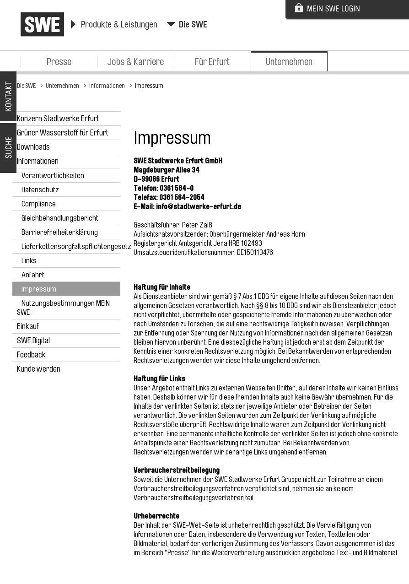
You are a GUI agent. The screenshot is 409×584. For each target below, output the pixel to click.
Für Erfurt (212, 61)
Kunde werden (38, 368)
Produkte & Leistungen (119, 24)
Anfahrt (33, 274)
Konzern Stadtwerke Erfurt (58, 118)
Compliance (39, 204)
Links (29, 260)
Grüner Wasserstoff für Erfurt (62, 132)
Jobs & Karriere (135, 61)
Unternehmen (289, 61)
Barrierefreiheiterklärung (60, 232)
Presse (59, 61)
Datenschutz (40, 189)
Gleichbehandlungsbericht (60, 218)
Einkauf (28, 326)
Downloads (33, 146)
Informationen (107, 85)
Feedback (31, 354)
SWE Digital (33, 340)
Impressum (149, 85)
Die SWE (193, 24)
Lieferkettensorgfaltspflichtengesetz (76, 246)
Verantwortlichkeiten (53, 175)
